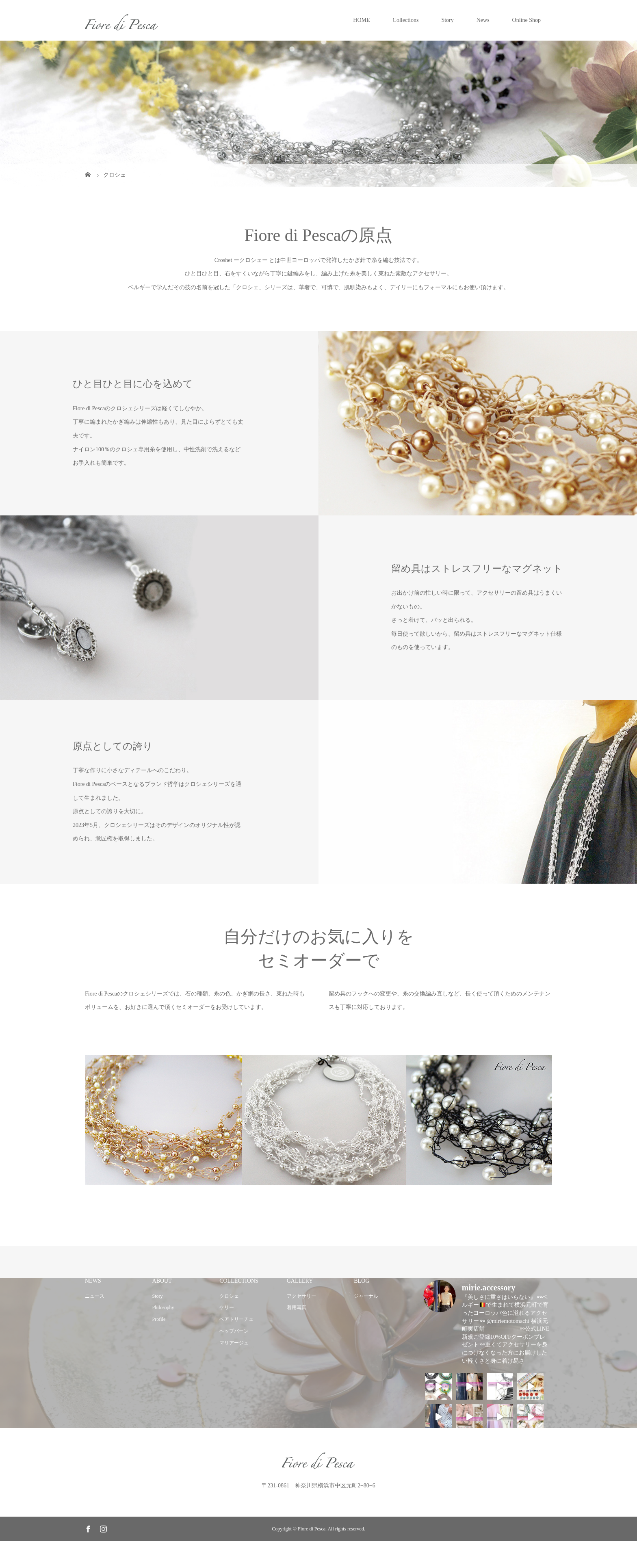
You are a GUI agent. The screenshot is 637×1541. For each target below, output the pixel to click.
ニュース (94, 1296)
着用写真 (296, 1307)
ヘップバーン (234, 1331)
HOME (361, 20)
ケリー (226, 1307)
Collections (406, 20)
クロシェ (229, 1296)
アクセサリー (301, 1296)
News (483, 20)
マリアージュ (234, 1343)
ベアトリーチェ (236, 1319)
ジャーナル (366, 1296)
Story (447, 20)
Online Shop (526, 20)
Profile (159, 1319)
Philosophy (163, 1307)
